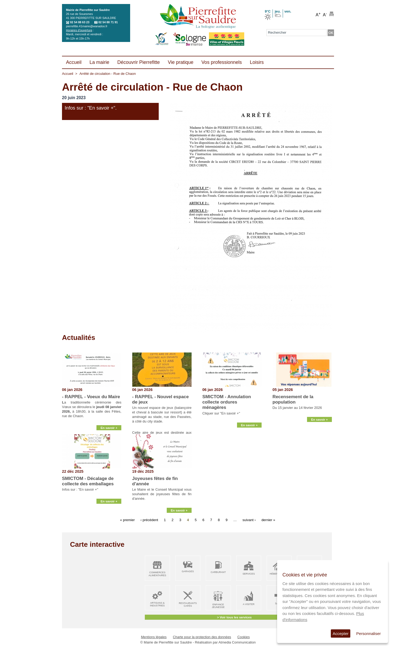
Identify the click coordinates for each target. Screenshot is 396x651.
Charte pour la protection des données (202, 637)
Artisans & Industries (157, 604)
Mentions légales (153, 637)
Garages (188, 571)
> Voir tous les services (234, 617)
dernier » (268, 520)
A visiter (248, 604)
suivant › (249, 520)
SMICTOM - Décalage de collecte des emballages (88, 481)
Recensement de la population (293, 399)
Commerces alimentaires (157, 574)
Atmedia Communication (237, 642)
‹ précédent (149, 520)
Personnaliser (368, 633)
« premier (127, 520)
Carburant (218, 572)
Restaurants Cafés (188, 604)
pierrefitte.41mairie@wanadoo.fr (86, 26)
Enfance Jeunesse (218, 606)
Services (249, 573)
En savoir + (108, 427)
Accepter (340, 633)
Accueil (67, 74)
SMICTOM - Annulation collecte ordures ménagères (226, 402)
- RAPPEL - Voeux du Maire (91, 396)
